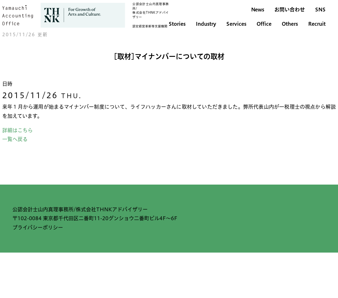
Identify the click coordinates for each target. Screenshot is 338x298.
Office (264, 24)
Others (290, 24)
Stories (177, 24)
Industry (206, 24)
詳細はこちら (17, 130)
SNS (320, 9)
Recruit (317, 24)
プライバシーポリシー (37, 227)
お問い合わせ (289, 9)
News (257, 9)
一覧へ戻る (15, 139)
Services (236, 24)
